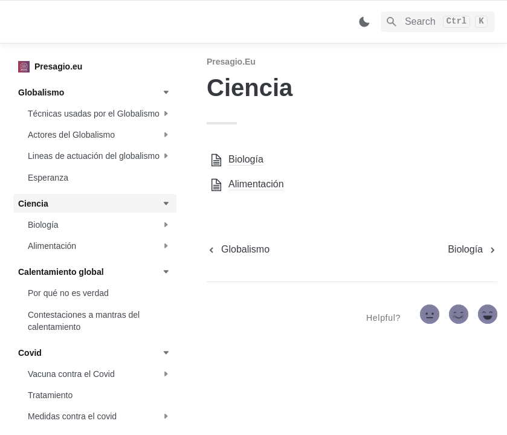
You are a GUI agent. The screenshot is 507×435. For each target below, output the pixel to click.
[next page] (472, 249)
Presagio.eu (231, 61)
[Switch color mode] (364, 21)
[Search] (438, 21)
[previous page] (238, 249)
